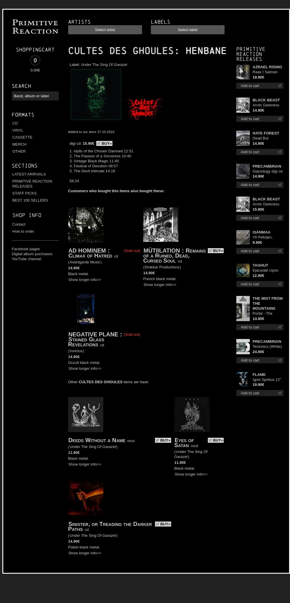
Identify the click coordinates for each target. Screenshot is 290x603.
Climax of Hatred (90, 255)
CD (15, 123)
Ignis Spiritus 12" (267, 379)
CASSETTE (22, 137)
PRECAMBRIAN (267, 166)
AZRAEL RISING (267, 67)
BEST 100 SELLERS (30, 200)
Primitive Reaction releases (250, 54)
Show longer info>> (84, 279)
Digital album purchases (32, 254)
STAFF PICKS (24, 193)
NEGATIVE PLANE (93, 334)
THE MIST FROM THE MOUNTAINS (268, 303)
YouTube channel (26, 259)
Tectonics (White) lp (267, 346)
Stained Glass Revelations (86, 342)
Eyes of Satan (184, 442)
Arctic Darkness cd (266, 105)
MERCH (19, 144)
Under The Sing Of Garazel (104, 64)
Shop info (26, 215)
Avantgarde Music (85, 262)
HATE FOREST (266, 133)
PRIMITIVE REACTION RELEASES (32, 183)
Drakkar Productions (162, 267)
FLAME (259, 374)
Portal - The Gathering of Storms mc (263, 313)
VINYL (17, 130)
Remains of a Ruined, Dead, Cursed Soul (174, 255)
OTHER (19, 151)
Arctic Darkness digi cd (266, 204)
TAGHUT (260, 265)
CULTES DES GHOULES (121, 51)
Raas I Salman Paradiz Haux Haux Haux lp (265, 72)
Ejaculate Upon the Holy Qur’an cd (266, 270)
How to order (23, 231)
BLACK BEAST (266, 100)
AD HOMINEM (87, 250)
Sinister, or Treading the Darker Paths (110, 526)
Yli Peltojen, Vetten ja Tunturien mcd (265, 237)
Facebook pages (26, 249)
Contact (19, 224)
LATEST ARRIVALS (29, 174)
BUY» (107, 143)
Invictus (76, 351)
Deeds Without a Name (96, 440)
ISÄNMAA (262, 232)
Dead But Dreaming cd (263, 138)
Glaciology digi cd (268, 171)
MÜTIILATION (162, 250)
